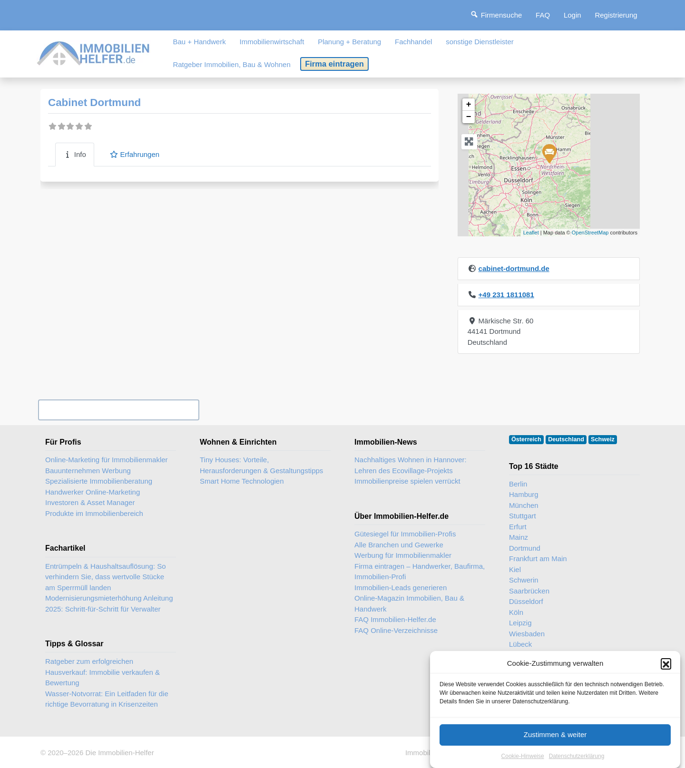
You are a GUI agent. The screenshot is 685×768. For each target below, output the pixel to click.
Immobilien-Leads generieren (400, 587)
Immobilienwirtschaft (272, 42)
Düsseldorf (526, 601)
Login (572, 15)
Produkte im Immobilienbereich (94, 513)
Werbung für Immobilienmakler (402, 555)
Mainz (518, 537)
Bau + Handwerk (199, 42)
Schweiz (603, 439)
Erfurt (518, 527)
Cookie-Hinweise (522, 756)
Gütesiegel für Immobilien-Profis (405, 534)
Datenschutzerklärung (577, 756)
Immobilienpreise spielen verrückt (407, 481)
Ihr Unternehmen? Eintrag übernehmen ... (118, 410)
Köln (516, 612)
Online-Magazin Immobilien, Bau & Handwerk (409, 603)
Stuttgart (522, 516)
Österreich (526, 439)
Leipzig (520, 623)
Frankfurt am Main (538, 558)
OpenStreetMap (590, 232)
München (523, 505)
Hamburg (523, 494)
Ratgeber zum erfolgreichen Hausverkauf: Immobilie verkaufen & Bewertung (102, 672)
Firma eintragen (334, 63)
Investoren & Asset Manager (90, 502)
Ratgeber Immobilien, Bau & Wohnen (231, 64)
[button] (666, 663)
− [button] (468, 117)
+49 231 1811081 (506, 295)
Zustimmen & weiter (555, 734)
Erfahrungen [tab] (134, 154)
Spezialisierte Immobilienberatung (98, 481)
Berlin (518, 484)
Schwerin (523, 580)
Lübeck (520, 644)
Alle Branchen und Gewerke (398, 545)
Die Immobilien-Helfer (119, 753)
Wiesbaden (527, 634)
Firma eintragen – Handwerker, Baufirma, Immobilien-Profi (419, 571)
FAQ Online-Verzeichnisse (396, 630)
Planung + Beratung (349, 42)
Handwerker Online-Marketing (92, 492)
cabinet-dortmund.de (514, 268)
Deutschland (566, 439)
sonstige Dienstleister (480, 42)
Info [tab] (74, 154)
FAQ (543, 15)
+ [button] (468, 104)
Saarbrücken (529, 591)
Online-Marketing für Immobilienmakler (106, 460)
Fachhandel (413, 42)
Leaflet (531, 232)
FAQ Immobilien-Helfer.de (395, 619)
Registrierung (616, 15)
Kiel (515, 569)
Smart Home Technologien (242, 481)
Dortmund (524, 548)
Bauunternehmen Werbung (88, 471)
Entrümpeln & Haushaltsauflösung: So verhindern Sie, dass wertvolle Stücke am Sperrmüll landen (105, 577)
